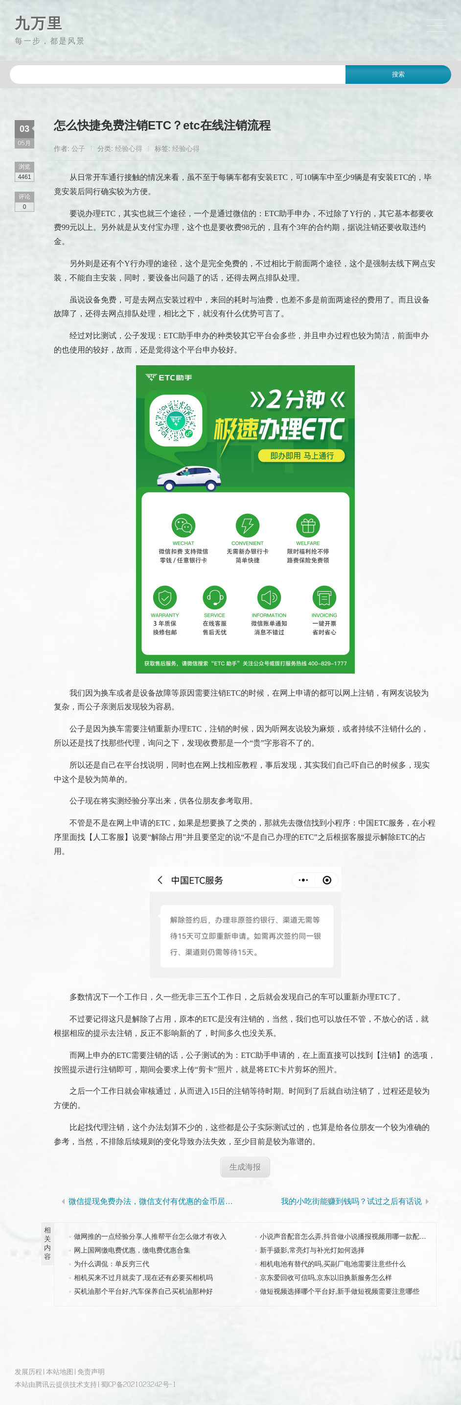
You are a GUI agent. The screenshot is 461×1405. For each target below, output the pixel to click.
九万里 (39, 23)
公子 (78, 148)
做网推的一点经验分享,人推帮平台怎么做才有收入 (150, 1236)
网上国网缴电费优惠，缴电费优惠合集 (132, 1250)
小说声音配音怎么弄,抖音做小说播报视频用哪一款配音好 (346, 1236)
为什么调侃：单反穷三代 (111, 1264)
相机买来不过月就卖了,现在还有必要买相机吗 (143, 1277)
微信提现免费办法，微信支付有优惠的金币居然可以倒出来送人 (155, 1201)
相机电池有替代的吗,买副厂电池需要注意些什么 (333, 1264)
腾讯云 (45, 1384)
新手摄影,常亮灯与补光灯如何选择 (312, 1250)
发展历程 (28, 1371)
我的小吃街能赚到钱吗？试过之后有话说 (351, 1201)
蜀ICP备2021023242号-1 (139, 1384)
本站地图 (59, 1371)
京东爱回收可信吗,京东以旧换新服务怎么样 (326, 1277)
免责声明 (91, 1371)
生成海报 (245, 1167)
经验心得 (128, 148)
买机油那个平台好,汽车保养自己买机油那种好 (143, 1291)
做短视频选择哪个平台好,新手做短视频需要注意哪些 (339, 1291)
